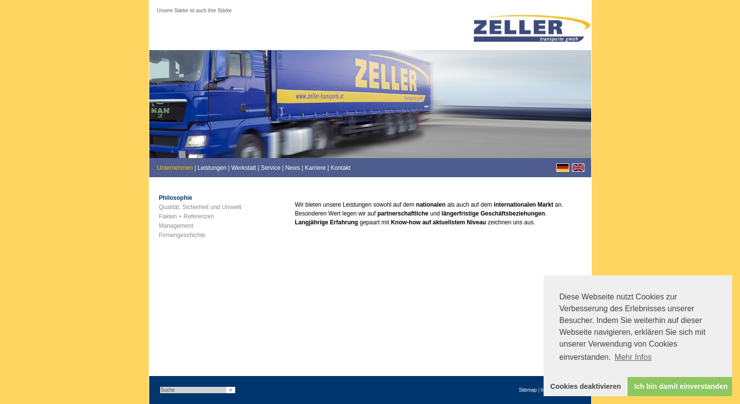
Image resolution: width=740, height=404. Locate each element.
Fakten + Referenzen (186, 216)
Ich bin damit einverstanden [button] (681, 386)
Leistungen (211, 167)
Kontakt (340, 167)
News (292, 167)
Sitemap (528, 390)
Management (176, 225)
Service (270, 167)
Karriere (315, 167)
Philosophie (175, 197)
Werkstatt (243, 167)
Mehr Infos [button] (633, 357)
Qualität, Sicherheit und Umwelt (200, 207)
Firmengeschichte (182, 235)
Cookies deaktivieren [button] (585, 386)
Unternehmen (175, 167)
